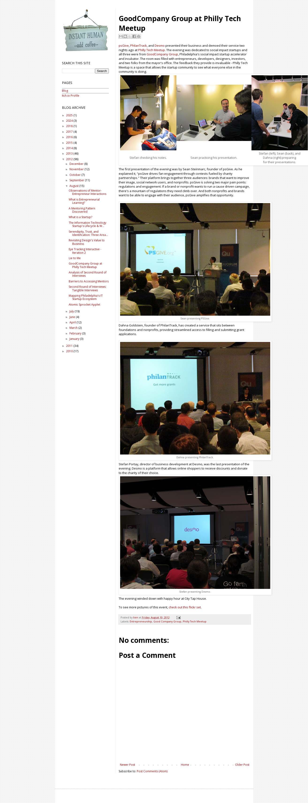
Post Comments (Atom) (152, 771)
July (72, 311)
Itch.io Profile (70, 96)
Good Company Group (167, 621)
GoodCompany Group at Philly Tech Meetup (85, 265)
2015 (69, 143)
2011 (69, 346)
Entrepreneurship (141, 621)
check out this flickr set (185, 607)
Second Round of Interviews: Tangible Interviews (87, 288)
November (76, 169)
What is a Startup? (80, 217)
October (75, 175)
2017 (69, 132)
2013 (69, 153)
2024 (69, 121)
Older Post (242, 765)
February (75, 333)
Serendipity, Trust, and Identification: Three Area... (88, 233)
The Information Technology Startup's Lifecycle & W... (87, 224)
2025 (69, 115)
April (72, 322)
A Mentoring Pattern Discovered (82, 210)
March (73, 328)
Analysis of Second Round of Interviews (87, 274)
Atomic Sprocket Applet (84, 305)
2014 (69, 148)
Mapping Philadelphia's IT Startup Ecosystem (86, 297)
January (74, 339)
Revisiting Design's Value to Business (87, 242)
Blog (65, 91)
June (72, 317)
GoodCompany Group (162, 54)
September (77, 180)
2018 (69, 126)
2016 (69, 137)
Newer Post (127, 765)
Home (185, 765)
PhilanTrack (138, 45)
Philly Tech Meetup (151, 50)
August (74, 186)
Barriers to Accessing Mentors (89, 281)
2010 (69, 351)
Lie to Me (75, 258)
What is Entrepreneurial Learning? (84, 201)
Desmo (160, 45)
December (76, 164)
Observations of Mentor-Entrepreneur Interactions (87, 192)
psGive (124, 45)
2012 (69, 159)
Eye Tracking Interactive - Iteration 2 (85, 250)
